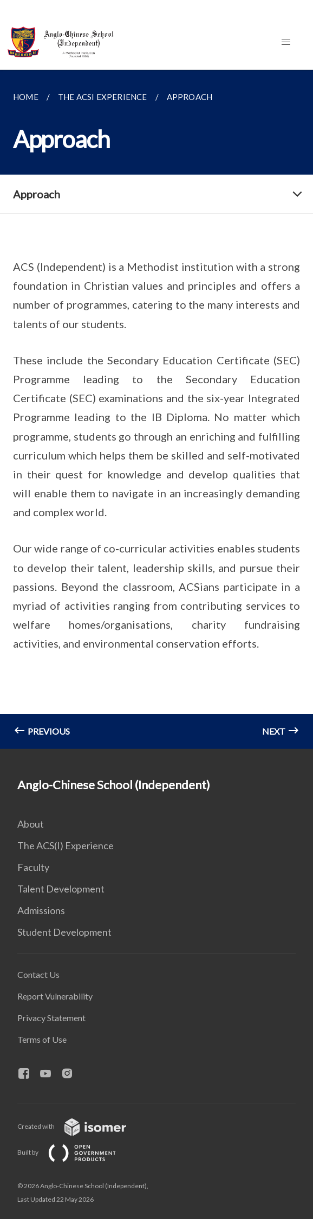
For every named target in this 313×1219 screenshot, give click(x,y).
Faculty (33, 867)
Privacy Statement (51, 1017)
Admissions (41, 910)
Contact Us (38, 974)
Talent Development (61, 889)
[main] (156, 409)
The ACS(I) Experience (65, 845)
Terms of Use (42, 1039)
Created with (80, 1126)
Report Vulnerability (55, 996)
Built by (75, 1152)
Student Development (64, 932)
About (30, 824)
